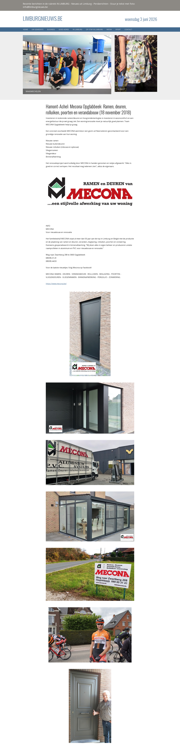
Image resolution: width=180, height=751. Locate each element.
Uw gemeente (37, 29)
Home (25, 29)
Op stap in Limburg (94, 29)
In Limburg (77, 29)
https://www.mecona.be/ (56, 283)
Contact (128, 29)
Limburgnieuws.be (42, 18)
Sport (118, 29)
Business (51, 29)
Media (109, 29)
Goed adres (64, 29)
